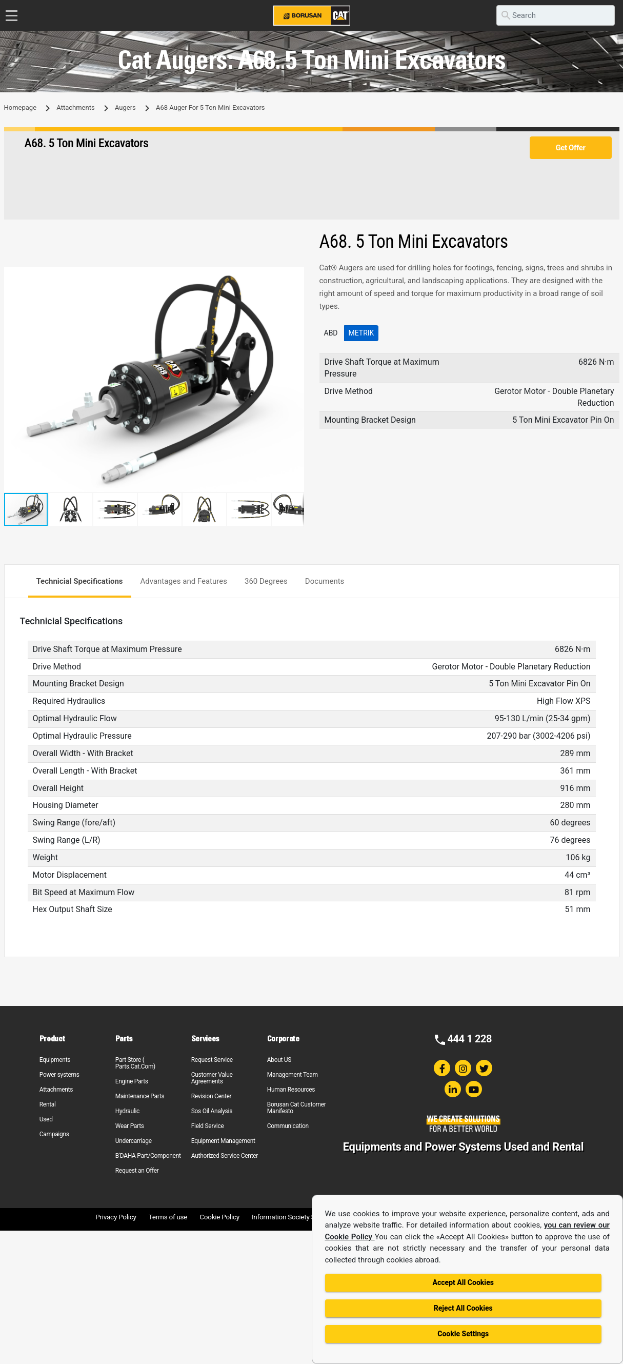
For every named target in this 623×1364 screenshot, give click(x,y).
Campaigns (54, 1134)
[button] (295, 276)
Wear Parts (129, 1126)
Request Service (212, 1059)
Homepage (20, 107)
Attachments (75, 107)
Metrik (361, 333)
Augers (125, 107)
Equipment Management (223, 1140)
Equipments (54, 1059)
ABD (331, 333)
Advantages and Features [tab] (183, 581)
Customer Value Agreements (212, 1078)
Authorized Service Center (224, 1155)
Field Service (207, 1126)
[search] (555, 15)
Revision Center (211, 1096)
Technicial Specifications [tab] (79, 581)
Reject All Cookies (463, 1308)
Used (46, 1119)
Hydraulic (127, 1111)
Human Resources (291, 1089)
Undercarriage (133, 1140)
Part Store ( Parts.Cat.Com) (135, 1063)
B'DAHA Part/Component (148, 1155)
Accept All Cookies (463, 1282)
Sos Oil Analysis (211, 1111)
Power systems (59, 1074)
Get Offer (570, 147)
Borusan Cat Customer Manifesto (296, 1108)
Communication (288, 1126)
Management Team (292, 1074)
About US (279, 1059)
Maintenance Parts (140, 1096)
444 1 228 (469, 1039)
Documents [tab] (325, 581)
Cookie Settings (463, 1334)
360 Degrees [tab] (266, 581)
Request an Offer (137, 1170)
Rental (47, 1104)
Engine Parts (131, 1081)
